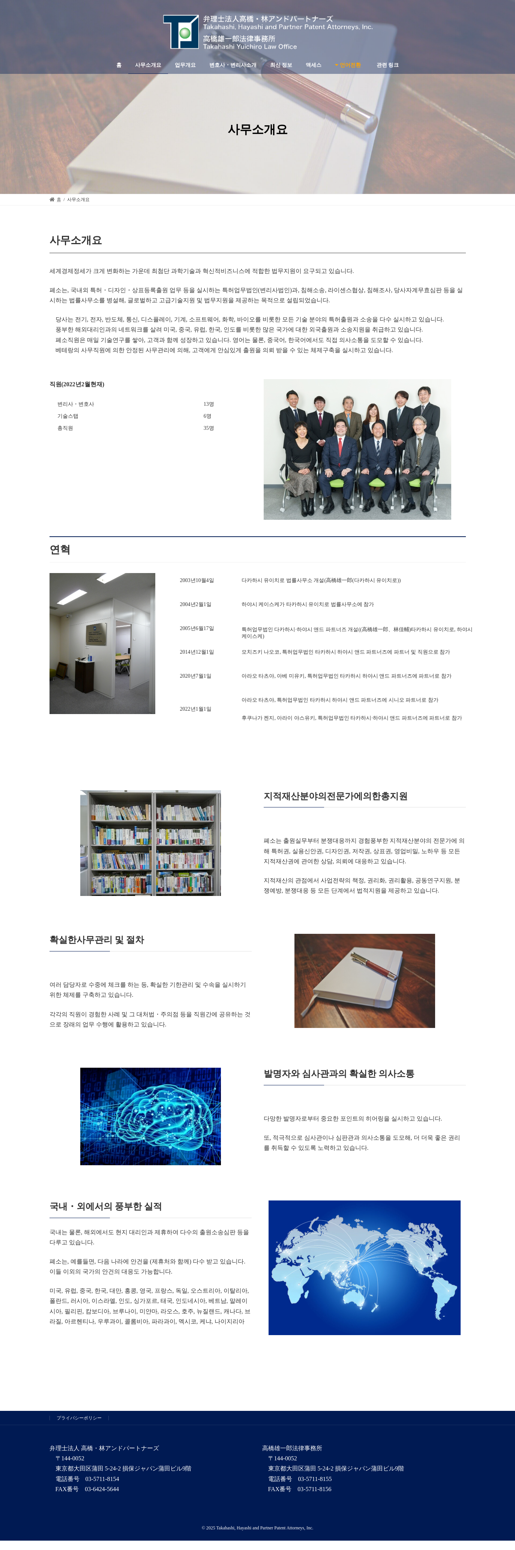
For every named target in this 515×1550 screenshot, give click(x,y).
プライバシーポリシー (79, 1418)
